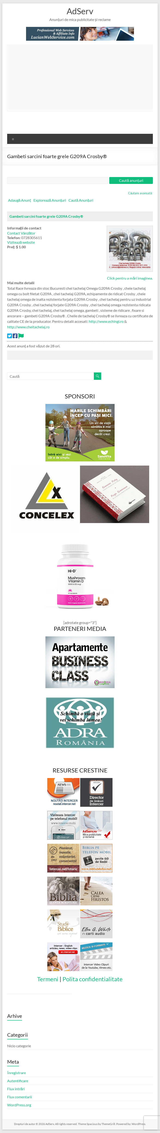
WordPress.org (19, 1105)
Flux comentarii (19, 1097)
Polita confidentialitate (92, 979)
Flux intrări (16, 1089)
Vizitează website (21, 242)
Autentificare (17, 1081)
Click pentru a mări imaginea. (130, 278)
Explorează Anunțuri (49, 200)
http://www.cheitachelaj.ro (28, 327)
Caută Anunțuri (80, 200)
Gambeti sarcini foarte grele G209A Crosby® (46, 216)
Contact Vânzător (21, 233)
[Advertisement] (84, 77)
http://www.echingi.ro (106, 321)
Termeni (47, 979)
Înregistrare (16, 1072)
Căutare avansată (140, 193)
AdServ (80, 11)
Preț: (11, 247)
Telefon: (14, 237)
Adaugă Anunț (19, 200)
